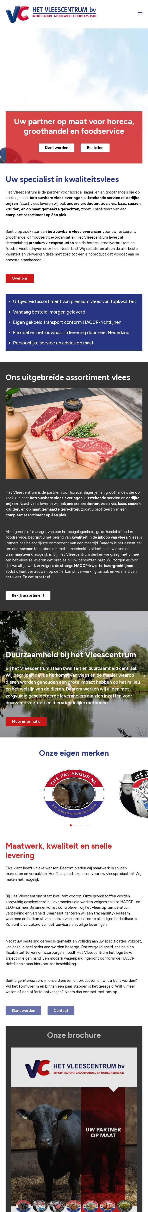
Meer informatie (26, 722)
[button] (71, 825)
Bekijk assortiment (28, 595)
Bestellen (95, 148)
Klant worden (56, 148)
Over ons (20, 278)
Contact (61, 1010)
